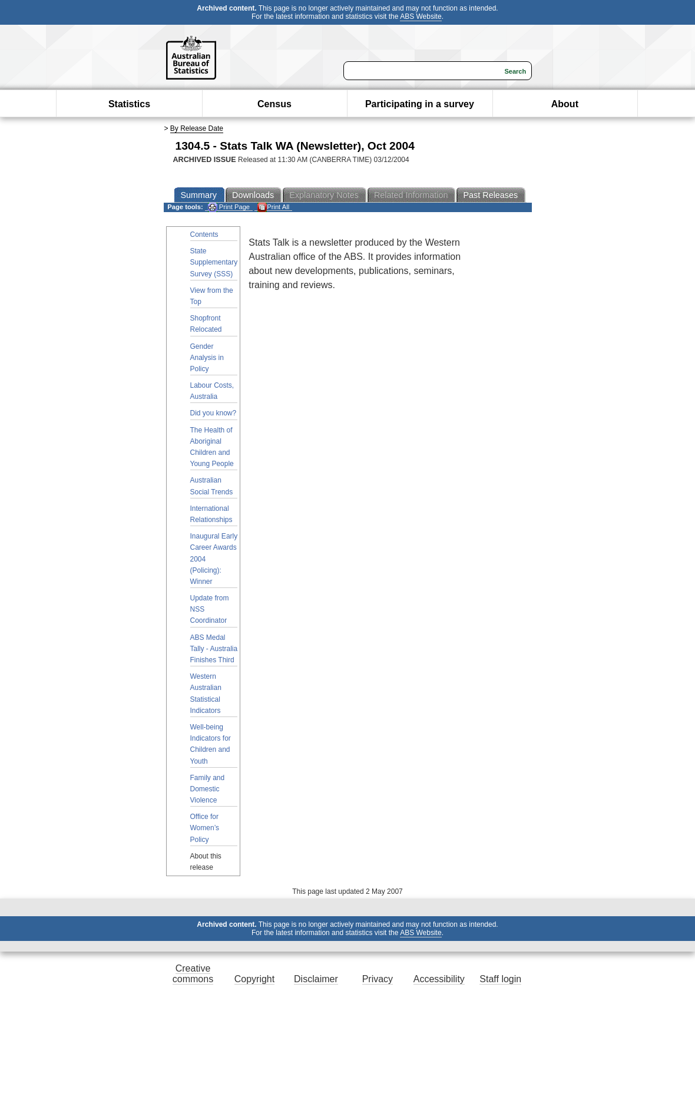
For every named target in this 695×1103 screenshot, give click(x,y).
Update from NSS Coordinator (209, 609)
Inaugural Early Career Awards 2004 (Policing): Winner (214, 559)
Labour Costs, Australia (212, 391)
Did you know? (213, 413)
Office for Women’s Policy (205, 828)
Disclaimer (316, 979)
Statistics (129, 104)
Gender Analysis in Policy (207, 357)
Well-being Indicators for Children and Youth (210, 744)
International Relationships (211, 514)
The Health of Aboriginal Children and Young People (212, 447)
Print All (273, 207)
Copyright (254, 979)
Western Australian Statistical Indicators (205, 693)
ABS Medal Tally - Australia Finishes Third (214, 648)
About (564, 104)
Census (274, 104)
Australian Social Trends (211, 486)
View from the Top (211, 296)
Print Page (229, 207)
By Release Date (196, 128)
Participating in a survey (419, 104)
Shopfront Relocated (206, 323)
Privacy (377, 979)
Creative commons (193, 973)
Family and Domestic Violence (207, 789)
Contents (204, 234)
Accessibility (439, 979)
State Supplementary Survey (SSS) (214, 262)
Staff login (500, 979)
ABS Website (420, 16)
